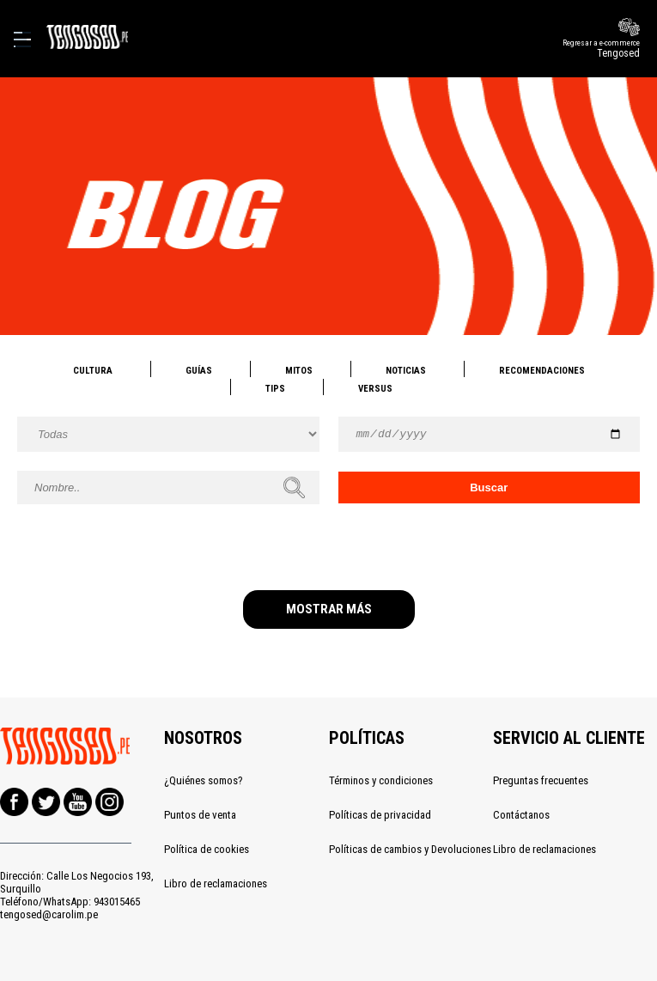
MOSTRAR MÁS (329, 609)
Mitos (299, 370)
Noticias (406, 370)
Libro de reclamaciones (215, 883)
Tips (275, 388)
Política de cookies (206, 849)
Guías (199, 370)
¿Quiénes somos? (203, 780)
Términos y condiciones (381, 780)
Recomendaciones (542, 370)
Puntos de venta (200, 814)
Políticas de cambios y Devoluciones (410, 849)
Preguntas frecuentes (540, 780)
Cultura (93, 370)
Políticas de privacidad (380, 814)
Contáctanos (521, 814)
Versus (375, 388)
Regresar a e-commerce (547, 48)
